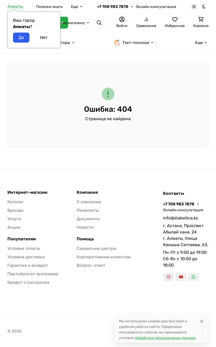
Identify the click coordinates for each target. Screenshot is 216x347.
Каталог (15, 201)
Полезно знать (49, 6)
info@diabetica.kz (180, 217)
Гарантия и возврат (27, 265)
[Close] (201, 321)
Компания (87, 192)
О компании (89, 201)
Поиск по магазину (68, 23)
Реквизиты (88, 210)
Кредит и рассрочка (28, 282)
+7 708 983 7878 (113, 6)
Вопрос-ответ (91, 265)
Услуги (14, 218)
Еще (74, 6)
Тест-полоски (131, 42)
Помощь (85, 239)
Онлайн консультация (156, 6)
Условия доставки (26, 256)
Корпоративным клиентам (104, 256)
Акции (14, 227)
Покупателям (21, 239)
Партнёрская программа (32, 273)
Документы (88, 218)
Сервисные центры (96, 248)
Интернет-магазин (27, 192)
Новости (85, 227)
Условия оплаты (23, 248)
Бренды (15, 210)
